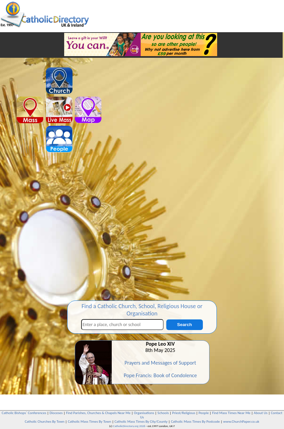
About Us (260, 413)
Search (184, 324)
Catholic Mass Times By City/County (141, 421)
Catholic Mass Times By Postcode (195, 421)
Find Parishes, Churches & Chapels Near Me (98, 413)
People (204, 413)
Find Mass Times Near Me (231, 413)
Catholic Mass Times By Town (89, 421)
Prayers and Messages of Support (160, 363)
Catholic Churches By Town (44, 421)
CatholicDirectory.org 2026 (129, 426)
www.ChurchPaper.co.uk (241, 421)
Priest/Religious (184, 413)
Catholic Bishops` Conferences (24, 413)
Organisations (144, 413)
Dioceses (56, 413)
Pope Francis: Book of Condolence (160, 375)
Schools (163, 413)
